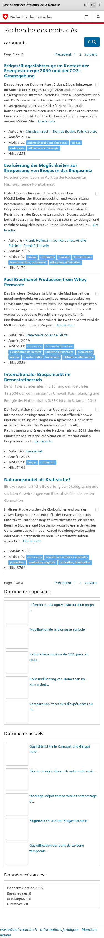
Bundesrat (34, 451)
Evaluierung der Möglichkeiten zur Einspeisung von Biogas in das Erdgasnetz (52, 175)
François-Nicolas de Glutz (47, 335)
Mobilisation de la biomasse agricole (57, 629)
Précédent (63, 54)
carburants (17, 148)
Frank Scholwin (36, 245)
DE (86, 5)
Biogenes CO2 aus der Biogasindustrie (58, 821)
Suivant (90, 54)
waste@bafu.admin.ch (18, 929)
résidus (14, 357)
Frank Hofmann (39, 240)
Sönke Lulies (63, 240)
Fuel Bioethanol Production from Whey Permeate (45, 282)
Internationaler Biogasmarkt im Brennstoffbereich (52, 388)
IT (99, 5)
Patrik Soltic (87, 131)
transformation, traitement (28, 262)
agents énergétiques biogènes (47, 142)
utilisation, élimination (65, 262)
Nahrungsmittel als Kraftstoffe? (52, 490)
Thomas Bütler (63, 131)
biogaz (76, 142)
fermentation (83, 257)
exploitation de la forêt (25, 352)
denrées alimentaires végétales (67, 557)
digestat (64, 257)
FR (93, 4)
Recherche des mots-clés (31, 17)
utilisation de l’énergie (43, 148)
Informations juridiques (59, 929)
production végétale (42, 562)
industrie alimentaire (59, 352)
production (85, 352)
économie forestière (59, 346)
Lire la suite (47, 121)
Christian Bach (37, 131)
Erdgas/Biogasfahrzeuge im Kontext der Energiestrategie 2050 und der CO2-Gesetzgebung (46, 70)
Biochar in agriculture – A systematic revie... (62, 771)
